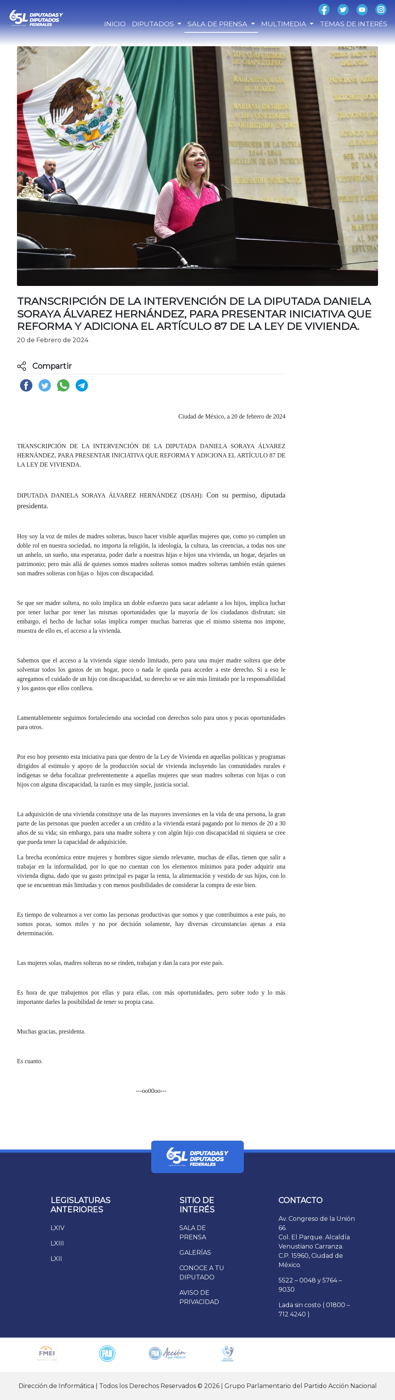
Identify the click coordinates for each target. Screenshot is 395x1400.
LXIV (57, 1228)
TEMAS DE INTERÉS (353, 24)
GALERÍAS (195, 1252)
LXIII (57, 1243)
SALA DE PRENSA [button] (218, 24)
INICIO (115, 24)
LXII (56, 1258)
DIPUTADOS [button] (154, 24)
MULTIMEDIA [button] (284, 24)
